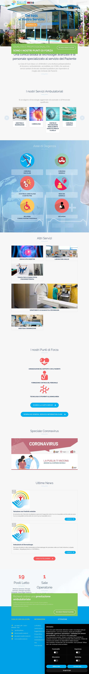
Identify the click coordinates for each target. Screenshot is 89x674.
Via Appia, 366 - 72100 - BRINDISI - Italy (19, 603)
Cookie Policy (38, 613)
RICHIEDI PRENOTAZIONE (64, 55)
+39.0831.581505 (17, 607)
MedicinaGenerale (62, 195)
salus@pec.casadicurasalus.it (20, 612)
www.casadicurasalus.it (19, 615)
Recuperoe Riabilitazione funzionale (27, 217)
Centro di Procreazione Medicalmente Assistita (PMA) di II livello (53, 126)
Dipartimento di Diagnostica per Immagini (44, 310)
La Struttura (37, 602)
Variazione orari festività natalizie (43, 493)
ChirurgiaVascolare (27, 172)
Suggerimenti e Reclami (41, 608)
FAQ (35, 619)
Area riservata (38, 622)
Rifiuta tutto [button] (56, 666)
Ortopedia (62, 216)
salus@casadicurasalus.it (19, 610)
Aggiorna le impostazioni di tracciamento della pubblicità (44, 670)
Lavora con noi (38, 605)
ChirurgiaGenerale (61, 172)
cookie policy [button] (73, 635)
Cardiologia (36, 124)
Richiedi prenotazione (60, 589)
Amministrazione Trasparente (42, 616)
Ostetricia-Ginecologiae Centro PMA (27, 195)
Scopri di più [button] (67, 670)
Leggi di (70, 503)
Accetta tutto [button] (77, 666)
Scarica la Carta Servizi (44, 405)
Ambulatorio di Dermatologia (41, 515)
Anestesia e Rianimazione (27, 328)
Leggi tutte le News (44, 535)
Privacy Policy (38, 610)
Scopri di (31, 25)
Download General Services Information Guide (44, 415)
